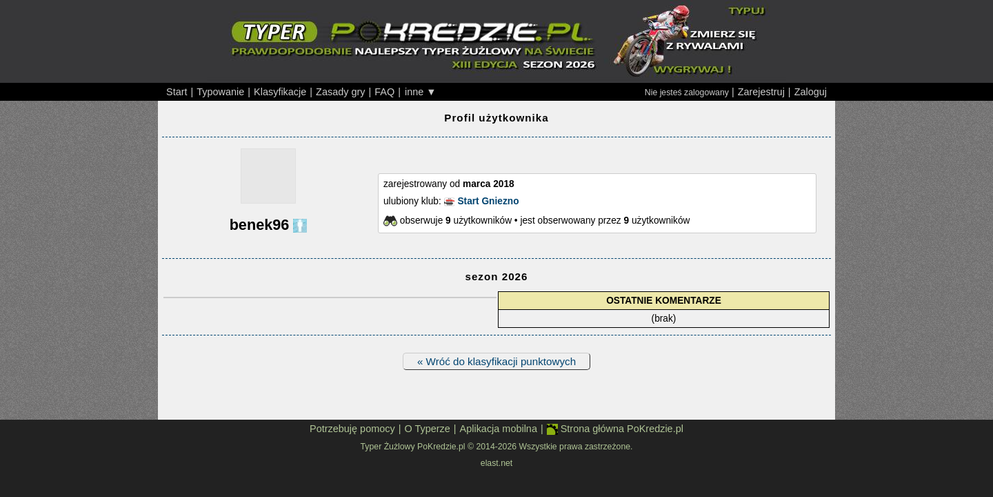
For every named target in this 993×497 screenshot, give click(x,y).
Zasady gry (340, 91)
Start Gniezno (488, 201)
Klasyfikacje (280, 91)
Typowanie (220, 91)
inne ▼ (421, 91)
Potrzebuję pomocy (352, 428)
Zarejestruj (761, 91)
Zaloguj (810, 91)
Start (177, 91)
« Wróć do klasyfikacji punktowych (496, 361)
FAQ (384, 91)
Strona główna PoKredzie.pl (615, 429)
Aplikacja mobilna (498, 428)
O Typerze (427, 428)
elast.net (496, 463)
